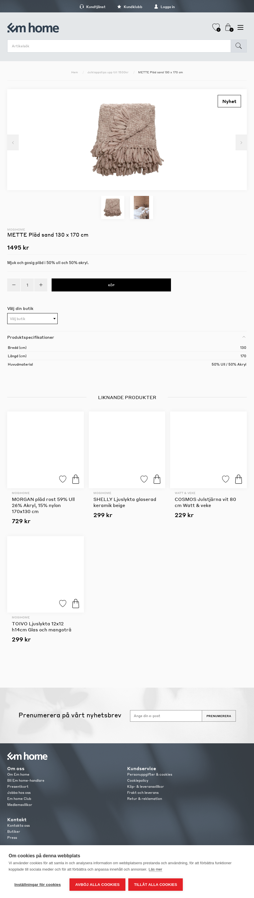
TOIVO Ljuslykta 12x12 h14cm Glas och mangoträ (42, 626)
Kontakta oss (18, 825)
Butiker (13, 831)
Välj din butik (20, 308)
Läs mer (155, 869)
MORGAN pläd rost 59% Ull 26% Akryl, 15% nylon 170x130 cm (43, 505)
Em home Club (19, 798)
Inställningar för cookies (37, 884)
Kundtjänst (93, 7)
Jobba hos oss (19, 792)
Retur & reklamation (144, 798)
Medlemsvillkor (19, 804)
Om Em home (18, 774)
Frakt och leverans (143, 792)
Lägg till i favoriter (62, 479)
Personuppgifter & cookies (149, 774)
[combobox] (32, 318)
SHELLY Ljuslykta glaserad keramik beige (124, 502)
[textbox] (32, 318)
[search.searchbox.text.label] (120, 46)
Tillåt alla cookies (155, 884)
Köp (75, 479)
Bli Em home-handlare (25, 780)
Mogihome (16, 229)
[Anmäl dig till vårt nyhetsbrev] (166, 716)
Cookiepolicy (137, 780)
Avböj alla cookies (97, 884)
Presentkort (18, 786)
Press (12, 837)
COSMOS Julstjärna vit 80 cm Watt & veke (205, 502)
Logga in (164, 7)
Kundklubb (129, 7)
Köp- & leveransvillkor (145, 786)
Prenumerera (218, 716)
